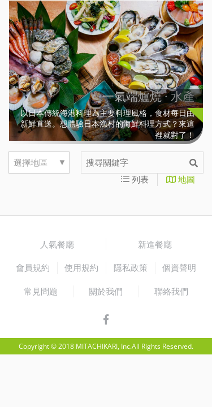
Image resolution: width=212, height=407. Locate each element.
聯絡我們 (171, 291)
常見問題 (41, 291)
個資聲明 (179, 267)
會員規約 (33, 267)
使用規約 (81, 267)
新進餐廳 (155, 244)
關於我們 (106, 291)
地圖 (180, 179)
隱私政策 (131, 267)
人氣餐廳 (57, 244)
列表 (135, 179)
